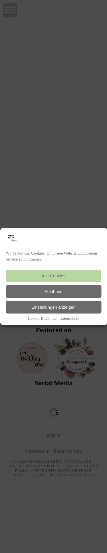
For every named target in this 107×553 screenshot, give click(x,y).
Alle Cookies (53, 275)
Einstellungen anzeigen (53, 307)
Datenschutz (69, 318)
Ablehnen (53, 291)
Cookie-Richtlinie (42, 318)
